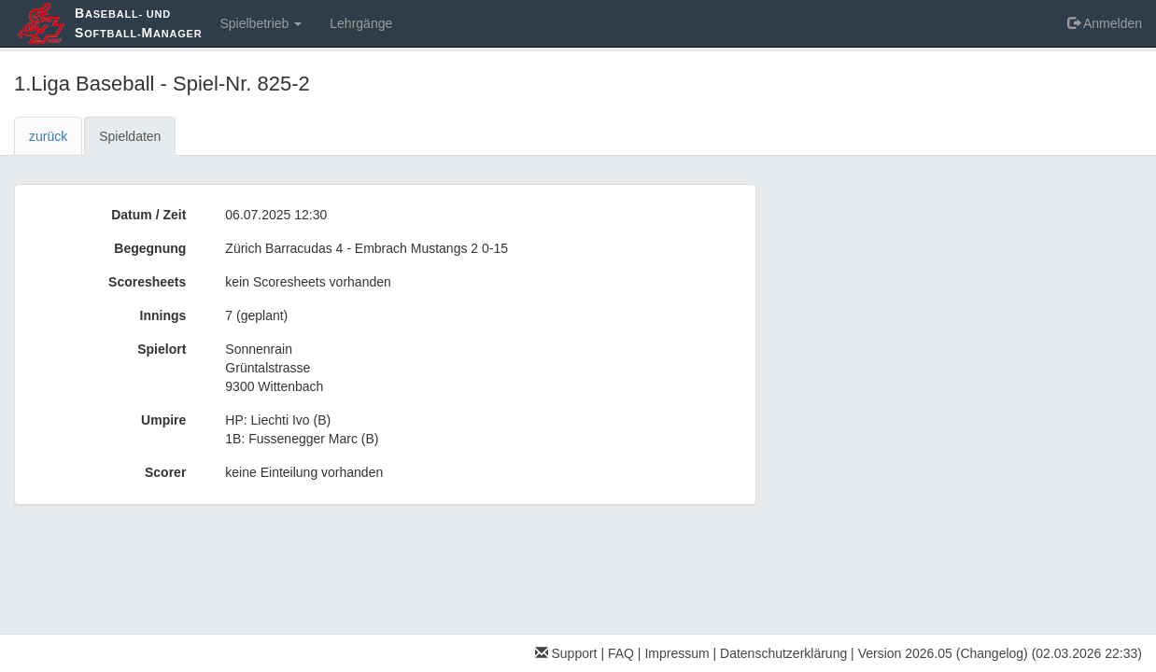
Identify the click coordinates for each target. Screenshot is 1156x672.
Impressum (676, 653)
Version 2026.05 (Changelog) (943, 653)
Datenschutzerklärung (783, 653)
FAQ (621, 653)
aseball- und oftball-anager (138, 23)
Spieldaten (130, 136)
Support (566, 653)
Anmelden (1104, 23)
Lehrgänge (361, 23)
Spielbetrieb (260, 23)
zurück (48, 136)
